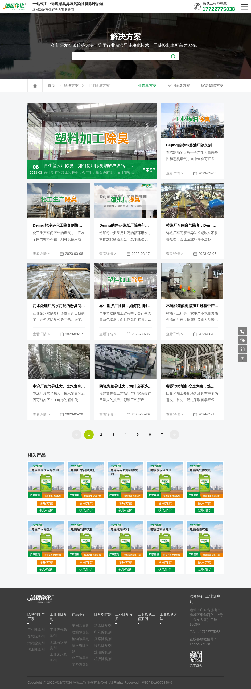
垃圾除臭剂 (103, 659)
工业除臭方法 (168, 617)
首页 (51, 86)
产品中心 (79, 615)
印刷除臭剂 (103, 632)
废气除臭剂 (36, 636)
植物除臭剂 (80, 639)
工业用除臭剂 (58, 617)
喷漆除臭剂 (80, 632)
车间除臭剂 (80, 625)
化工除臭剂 (80, 658)
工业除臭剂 (36, 630)
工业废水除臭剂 (58, 657)
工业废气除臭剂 (58, 633)
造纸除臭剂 (103, 625)
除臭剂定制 (103, 615)
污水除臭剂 (36, 650)
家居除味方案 (212, 86)
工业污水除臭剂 (58, 645)
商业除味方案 (179, 86)
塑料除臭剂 (80, 664)
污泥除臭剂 (36, 643)
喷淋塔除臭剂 (80, 648)
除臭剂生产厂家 (36, 617)
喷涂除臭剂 (103, 645)
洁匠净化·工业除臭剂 (205, 599)
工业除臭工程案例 (146, 617)
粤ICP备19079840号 (157, 682)
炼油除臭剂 (103, 652)
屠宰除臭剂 (103, 639)
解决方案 (71, 86)
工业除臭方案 (99, 86)
